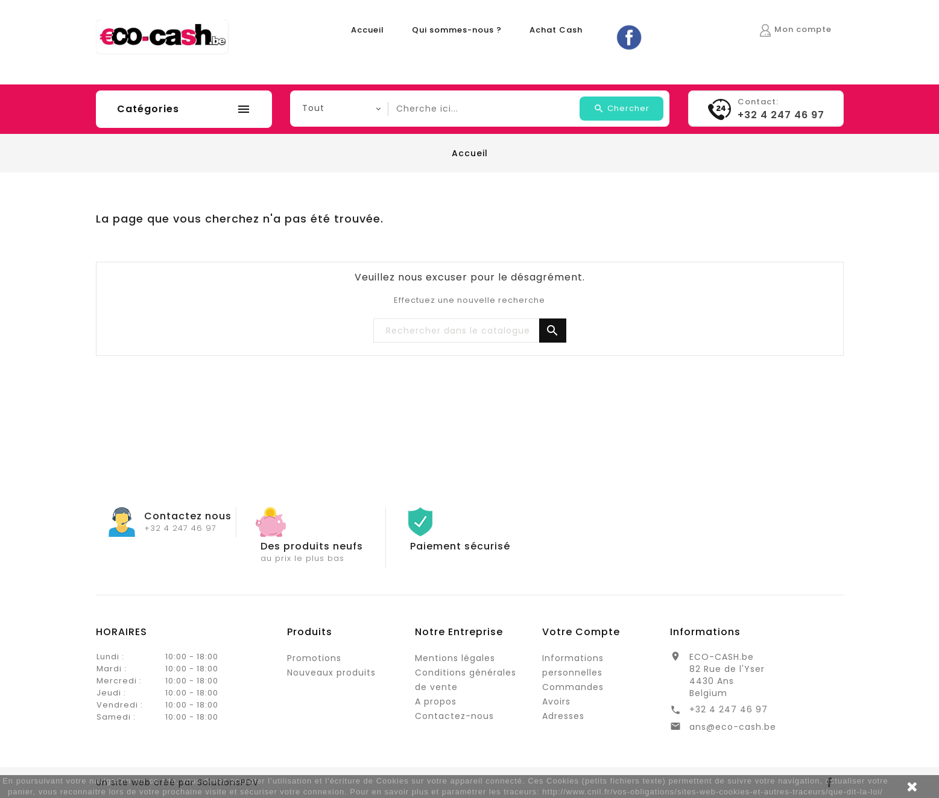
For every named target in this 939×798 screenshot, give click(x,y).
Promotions (314, 658)
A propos (436, 701)
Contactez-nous (454, 716)
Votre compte (581, 632)
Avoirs (556, 701)
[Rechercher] (470, 331)
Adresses (563, 716)
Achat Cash (556, 30)
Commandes (573, 687)
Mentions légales (455, 658)
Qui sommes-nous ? (457, 30)
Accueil (367, 30)
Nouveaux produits (331, 673)
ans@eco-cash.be (732, 727)
